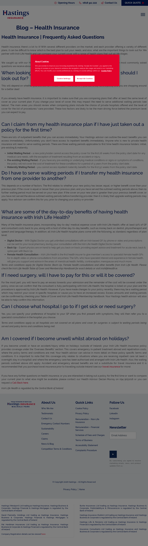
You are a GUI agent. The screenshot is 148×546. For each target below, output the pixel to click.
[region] (75, 70)
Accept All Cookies (85, 79)
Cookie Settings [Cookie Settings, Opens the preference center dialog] (63, 79)
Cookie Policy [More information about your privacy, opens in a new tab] (106, 71)
